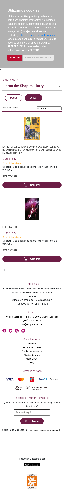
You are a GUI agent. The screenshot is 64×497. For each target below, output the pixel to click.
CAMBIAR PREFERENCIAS (38, 57)
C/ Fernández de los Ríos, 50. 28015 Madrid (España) (32, 317)
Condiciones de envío (32, 351)
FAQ (32, 362)
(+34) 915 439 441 (32, 320)
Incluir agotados (10, 107)
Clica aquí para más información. (38, 35)
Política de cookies (32, 347)
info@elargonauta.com (32, 324)
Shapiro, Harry (9, 159)
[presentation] (26, 439)
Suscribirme (32, 421)
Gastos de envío (32, 355)
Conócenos (32, 343)
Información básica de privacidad (43, 430)
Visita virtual (32, 359)
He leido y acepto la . (32, 429)
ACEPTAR (15, 57)
